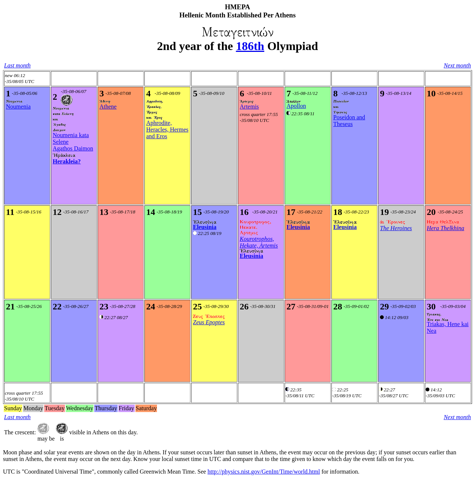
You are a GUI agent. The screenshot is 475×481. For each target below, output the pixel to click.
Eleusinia (204, 227)
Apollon (296, 106)
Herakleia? (67, 161)
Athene (108, 106)
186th (250, 46)
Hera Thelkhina (445, 228)
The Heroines (396, 228)
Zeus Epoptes (209, 322)
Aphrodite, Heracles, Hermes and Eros (167, 129)
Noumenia (18, 106)
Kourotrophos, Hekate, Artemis (259, 242)
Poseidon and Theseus (349, 120)
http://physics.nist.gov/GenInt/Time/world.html (263, 471)
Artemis (249, 106)
